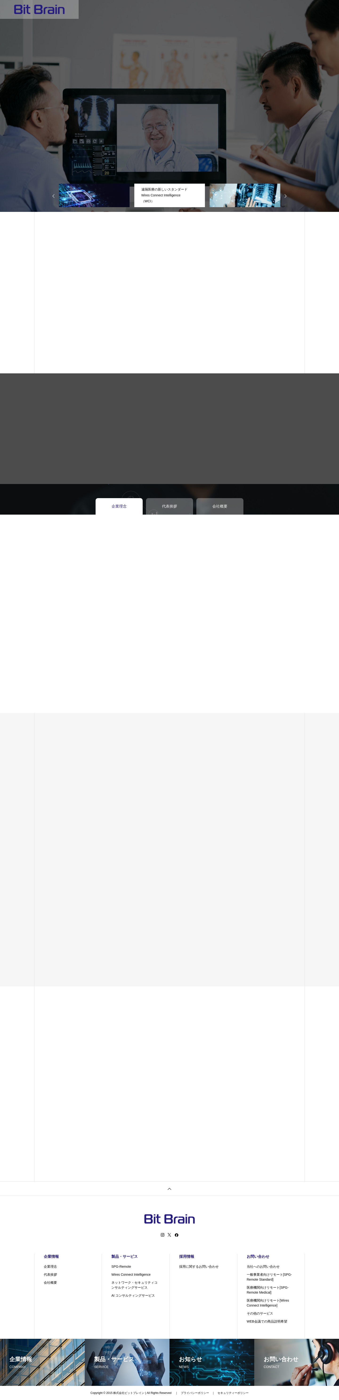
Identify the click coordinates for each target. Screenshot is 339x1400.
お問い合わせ (232, 9)
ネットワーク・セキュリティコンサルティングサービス (134, 1285)
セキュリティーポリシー (233, 1393)
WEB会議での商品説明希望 (267, 1321)
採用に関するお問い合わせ (199, 1266)
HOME (101, 9)
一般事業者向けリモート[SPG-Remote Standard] (269, 1277)
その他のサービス (260, 1313)
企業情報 (122, 9)
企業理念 (50, 1266)
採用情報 (206, 9)
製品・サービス (149, 9)
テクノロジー (181, 9)
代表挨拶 (50, 1274)
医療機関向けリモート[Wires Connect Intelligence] (268, 1303)
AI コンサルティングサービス (133, 1295)
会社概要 (50, 1282)
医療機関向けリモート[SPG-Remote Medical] (268, 1290)
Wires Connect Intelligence (131, 1274)
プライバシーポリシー (195, 1393)
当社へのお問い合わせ (263, 1266)
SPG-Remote (121, 1266)
